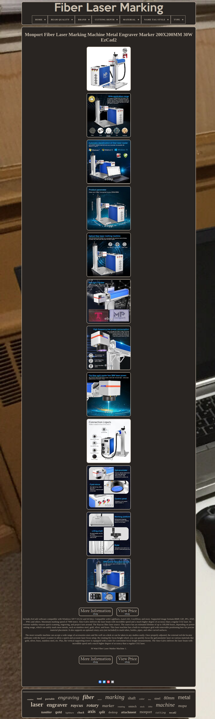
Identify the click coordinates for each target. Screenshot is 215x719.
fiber (88, 697)
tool (39, 698)
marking (114, 697)
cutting (160, 712)
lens (149, 699)
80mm (169, 698)
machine (165, 705)
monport (146, 712)
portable (50, 698)
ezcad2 (172, 712)
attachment (128, 712)
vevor (100, 699)
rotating (121, 706)
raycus (77, 705)
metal (184, 697)
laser (37, 704)
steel (157, 698)
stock (142, 706)
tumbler (46, 712)
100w (150, 706)
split (102, 712)
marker (108, 705)
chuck (80, 712)
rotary (92, 705)
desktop (113, 712)
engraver (57, 705)
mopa (182, 706)
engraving (68, 697)
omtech (132, 706)
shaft (132, 698)
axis (92, 711)
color (142, 698)
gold (58, 712)
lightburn (69, 712)
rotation (30, 699)
